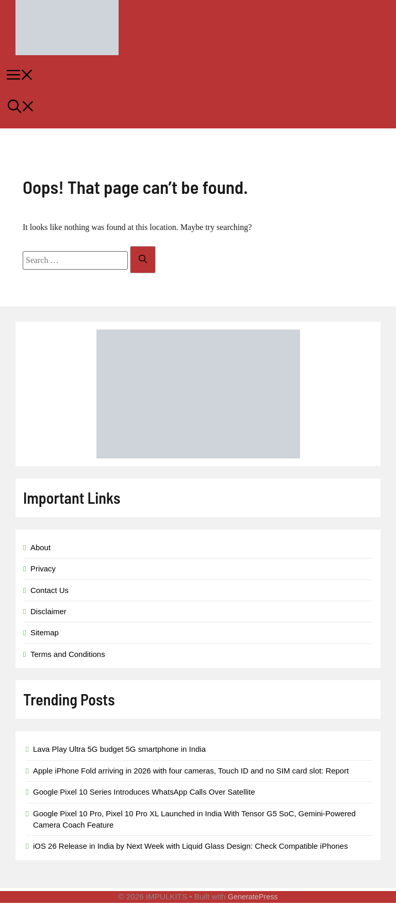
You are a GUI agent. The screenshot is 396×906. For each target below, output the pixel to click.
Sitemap (44, 632)
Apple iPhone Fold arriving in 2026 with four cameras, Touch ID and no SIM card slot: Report (191, 770)
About (40, 547)
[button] (198, 107)
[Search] (143, 259)
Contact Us (49, 590)
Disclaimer (48, 611)
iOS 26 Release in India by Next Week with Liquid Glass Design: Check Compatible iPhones (190, 846)
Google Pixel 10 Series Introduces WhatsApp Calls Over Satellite (144, 791)
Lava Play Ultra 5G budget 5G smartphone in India (119, 749)
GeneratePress (253, 897)
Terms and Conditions (67, 654)
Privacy (43, 568)
